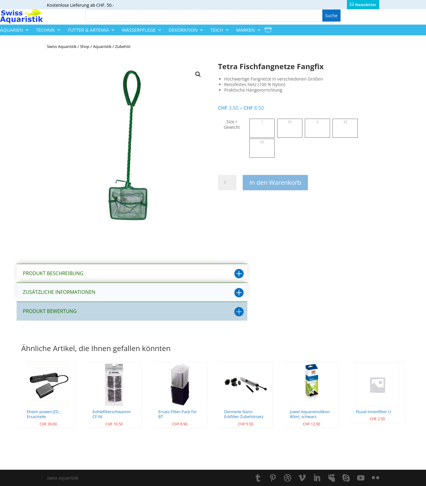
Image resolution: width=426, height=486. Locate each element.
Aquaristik (102, 46)
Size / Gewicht (232, 124)
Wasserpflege (139, 30)
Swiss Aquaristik (62, 46)
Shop (85, 46)
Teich (216, 30)
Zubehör (123, 46)
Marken (245, 30)
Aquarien (11, 30)
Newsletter (365, 4)
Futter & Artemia (88, 30)
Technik (45, 30)
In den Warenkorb (275, 182)
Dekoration (183, 30)
